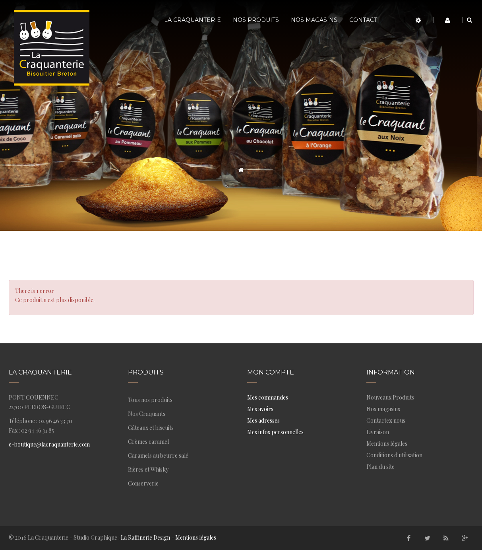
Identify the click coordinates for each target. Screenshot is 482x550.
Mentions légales (386, 443)
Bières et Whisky (148, 469)
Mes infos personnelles (275, 432)
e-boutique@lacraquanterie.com (49, 444)
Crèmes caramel (148, 441)
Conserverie (143, 483)
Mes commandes (267, 397)
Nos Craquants (146, 413)
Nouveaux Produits (390, 397)
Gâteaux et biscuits (151, 427)
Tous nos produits (150, 400)
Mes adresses (263, 420)
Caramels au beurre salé (158, 455)
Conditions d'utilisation (394, 455)
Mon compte (270, 372)
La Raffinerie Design (145, 537)
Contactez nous (385, 420)
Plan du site (380, 466)
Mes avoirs (260, 409)
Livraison (377, 432)
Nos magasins (383, 409)
